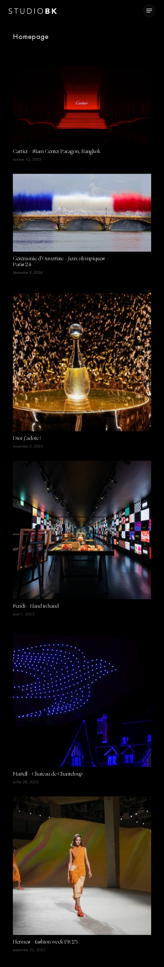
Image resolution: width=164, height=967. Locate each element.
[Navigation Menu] (149, 10)
